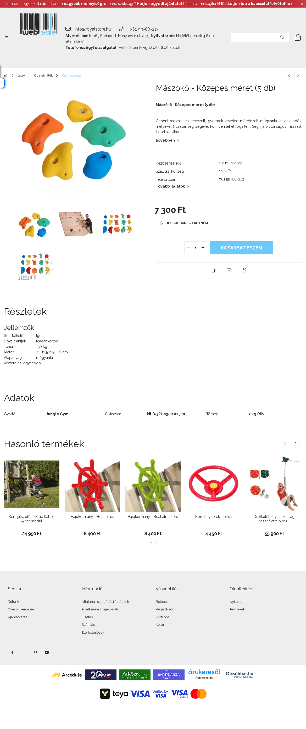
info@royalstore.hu (93, 29)
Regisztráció (165, 609)
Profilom (162, 617)
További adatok (170, 186)
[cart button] (295, 37)
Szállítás (88, 625)
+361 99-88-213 (143, 29)
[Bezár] (302, 4)
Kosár (160, 625)
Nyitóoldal (238, 602)
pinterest (35, 652)
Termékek (237, 609)
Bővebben (165, 140)
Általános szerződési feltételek (105, 602)
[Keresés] (282, 37)
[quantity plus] (203, 248)
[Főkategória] (6, 75)
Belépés (162, 602)
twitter (23, 652)
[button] (184, 223)
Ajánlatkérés (17, 617)
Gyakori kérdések (21, 609)
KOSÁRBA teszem (241, 247)
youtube (46, 652)
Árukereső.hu (204, 677)
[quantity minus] (188, 248)
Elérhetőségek (93, 632)
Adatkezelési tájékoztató (100, 609)
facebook (12, 652)
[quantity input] (195, 248)
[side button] (6, 37)
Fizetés (87, 617)
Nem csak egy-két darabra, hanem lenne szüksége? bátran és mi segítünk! (149, 4)
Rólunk (13, 602)
